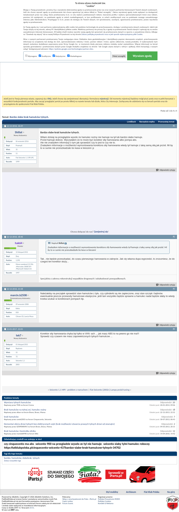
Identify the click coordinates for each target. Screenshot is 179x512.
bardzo (7, 458)
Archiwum (131, 492)
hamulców (16, 458)
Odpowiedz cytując (165, 170)
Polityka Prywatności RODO (109, 499)
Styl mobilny (112, 492)
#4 (174, 329)
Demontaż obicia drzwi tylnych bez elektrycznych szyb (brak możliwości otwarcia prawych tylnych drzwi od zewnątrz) (59, 424)
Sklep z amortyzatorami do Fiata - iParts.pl (79, 499)
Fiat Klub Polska (151, 492)
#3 (174, 289)
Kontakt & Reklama (105, 503)
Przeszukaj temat (166, 122)
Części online (67, 501)
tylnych (36, 458)
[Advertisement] (89, 69)
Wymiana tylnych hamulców (17, 402)
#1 (174, 126)
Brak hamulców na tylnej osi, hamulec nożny (25, 409)
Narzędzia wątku (147, 122)
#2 (174, 236)
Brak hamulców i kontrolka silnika (20, 431)
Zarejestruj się (101, 231)
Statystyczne (59, 56)
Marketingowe (74, 56)
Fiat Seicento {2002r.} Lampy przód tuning (109, 389)
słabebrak (27, 458)
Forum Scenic (67, 503)
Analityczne (45, 56)
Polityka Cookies (104, 501)
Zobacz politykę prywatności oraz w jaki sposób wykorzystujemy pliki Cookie (111, 34)
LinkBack (131, 122)
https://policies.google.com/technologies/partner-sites (71, 49)
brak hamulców (11, 416)
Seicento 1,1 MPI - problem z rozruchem (69, 389)
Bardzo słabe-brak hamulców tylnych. (29, 117)
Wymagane (31, 56)
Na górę (171, 492)
